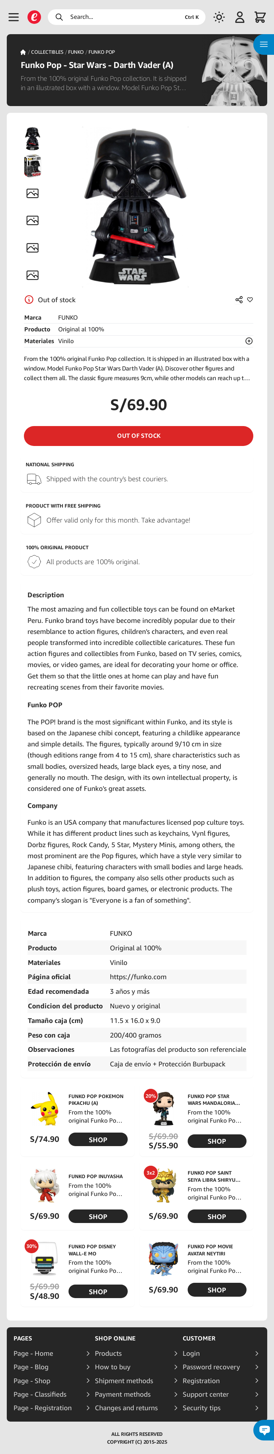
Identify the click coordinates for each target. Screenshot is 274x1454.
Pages (23, 1338)
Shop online (115, 1338)
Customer (199, 1338)
